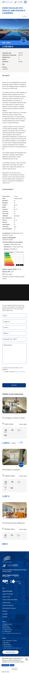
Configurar (14, 668)
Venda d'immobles (7, 591)
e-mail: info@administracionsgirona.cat (11, 633)
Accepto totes (5, 665)
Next (27, 29)
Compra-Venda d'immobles (9, 599)
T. (7, 629)
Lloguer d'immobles (7, 594)
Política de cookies (5, 671)
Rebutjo (12, 665)
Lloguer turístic (6, 596)
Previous (1, 29)
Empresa (4, 611)
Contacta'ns (10, 652)
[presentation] (14, 378)
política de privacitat (20, 371)
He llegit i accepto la (14, 371)
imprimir (25, 16)
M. (6, 631)
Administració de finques (9, 608)
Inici (3, 588)
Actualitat (4, 614)
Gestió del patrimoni (7, 605)
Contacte (4, 616)
